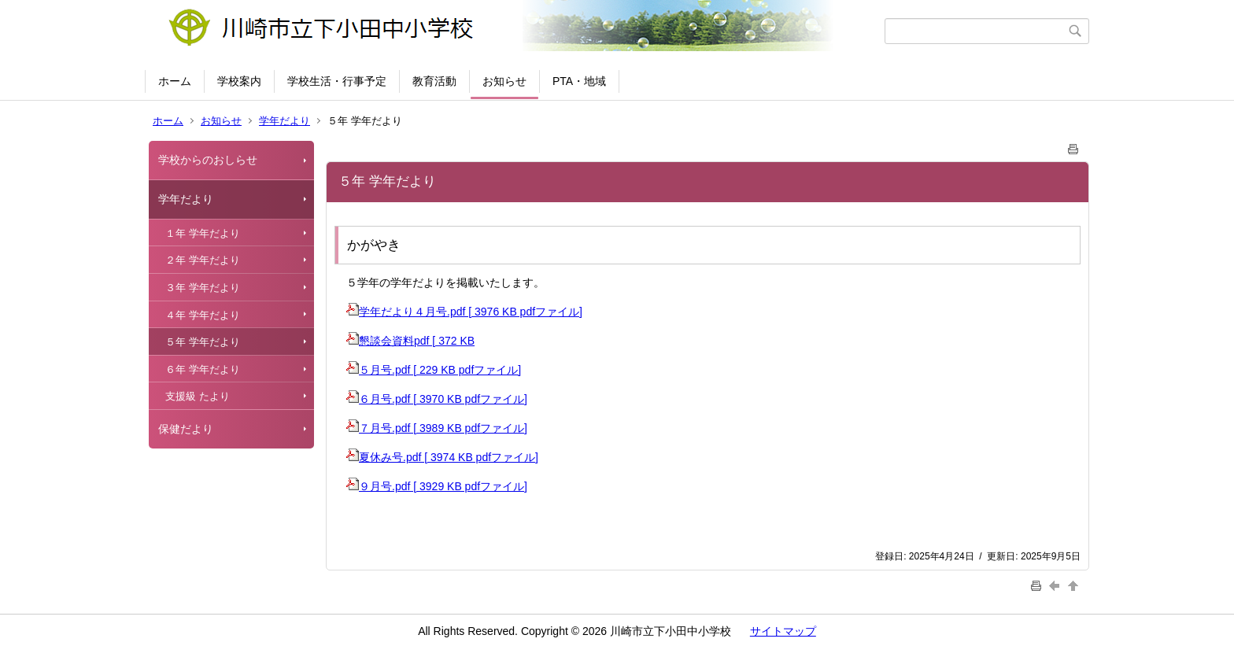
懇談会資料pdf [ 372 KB (410, 340)
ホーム (174, 81)
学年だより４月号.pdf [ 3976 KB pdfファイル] (464, 311)
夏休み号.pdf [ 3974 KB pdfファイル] (442, 457)
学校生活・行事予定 (336, 81)
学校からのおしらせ (207, 159)
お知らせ (504, 81)
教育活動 (434, 81)
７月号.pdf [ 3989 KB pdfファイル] (436, 428)
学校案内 (239, 81)
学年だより (284, 121)
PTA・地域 (579, 81)
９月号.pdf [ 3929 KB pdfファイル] (436, 486)
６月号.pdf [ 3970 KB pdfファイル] (436, 399)
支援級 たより (197, 396)
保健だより (185, 429)
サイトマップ (783, 631)
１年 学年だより (202, 233)
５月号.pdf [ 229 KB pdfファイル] (433, 370)
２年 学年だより (202, 260)
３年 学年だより (202, 287)
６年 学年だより (202, 369)
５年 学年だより (202, 342)
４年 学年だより (202, 315)
